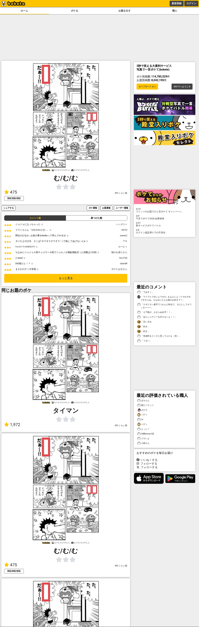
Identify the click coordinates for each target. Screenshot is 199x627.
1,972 (12, 424)
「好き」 (143, 326)
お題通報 (106, 208)
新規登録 (177, 3)
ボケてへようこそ (182, 86)
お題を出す (124, 10)
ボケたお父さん (119, 269)
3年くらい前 (121, 193)
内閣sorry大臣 (145, 433)
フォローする (147, 463)
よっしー (143, 429)
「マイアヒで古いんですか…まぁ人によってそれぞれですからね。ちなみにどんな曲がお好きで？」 (164, 298)
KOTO (124, 230)
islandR (123, 263)
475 (10, 192)
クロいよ (143, 438)
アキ (125, 241)
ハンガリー (121, 224)
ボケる (74, 10)
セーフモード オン (147, 86)
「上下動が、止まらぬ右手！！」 (155, 312)
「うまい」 (144, 340)
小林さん (143, 443)
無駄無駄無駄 (14, 198)
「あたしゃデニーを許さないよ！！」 (157, 317)
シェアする (8, 208)
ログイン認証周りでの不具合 (164, 231)
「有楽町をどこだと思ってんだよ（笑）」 (159, 336)
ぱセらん (143, 400)
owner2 (123, 235)
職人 (174, 10)
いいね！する (147, 460)
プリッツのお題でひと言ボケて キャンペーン (164, 210)
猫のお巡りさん (119, 252)
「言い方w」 (145, 322)
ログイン (191, 3)
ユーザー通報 (122, 208)
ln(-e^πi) (123, 258)
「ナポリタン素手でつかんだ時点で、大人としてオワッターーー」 (164, 306)
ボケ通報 (93, 208)
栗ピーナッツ (145, 405)
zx (140, 419)
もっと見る (66, 278)
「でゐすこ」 (145, 292)
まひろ (142, 410)
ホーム (24, 10)
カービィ (122, 246)
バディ (142, 414)
